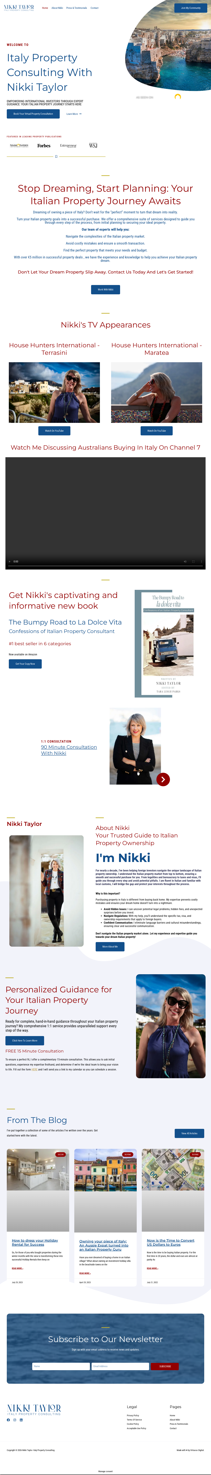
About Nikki (55, 7)
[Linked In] (21, 1420)
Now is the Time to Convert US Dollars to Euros (170, 1243)
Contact (90, 7)
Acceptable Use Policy (137, 1428)
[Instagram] (14, 1420)
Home (44, 7)
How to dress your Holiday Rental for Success (35, 1243)
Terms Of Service (134, 1420)
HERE (34, 1069)
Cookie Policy (133, 1424)
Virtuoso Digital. (197, 1450)
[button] (190, 8)
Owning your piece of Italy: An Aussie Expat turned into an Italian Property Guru (103, 1245)
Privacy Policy (133, 1415)
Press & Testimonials (74, 7)
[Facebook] (8, 1420)
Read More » (17, 1268)
